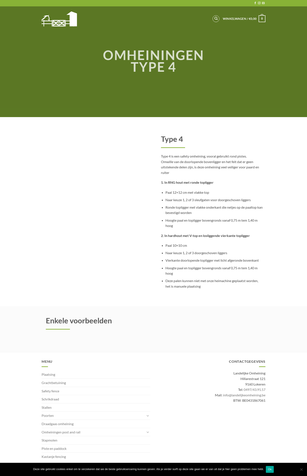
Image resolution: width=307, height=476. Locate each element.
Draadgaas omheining (58, 424)
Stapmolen (49, 440)
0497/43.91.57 (254, 389)
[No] (301, 470)
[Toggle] (147, 415)
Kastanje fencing (54, 456)
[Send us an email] (263, 3)
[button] (244, 18)
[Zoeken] (216, 18)
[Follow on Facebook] (255, 3)
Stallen (47, 407)
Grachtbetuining (54, 383)
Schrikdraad (50, 399)
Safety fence (50, 391)
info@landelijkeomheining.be (244, 395)
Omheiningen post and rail (61, 432)
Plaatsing (48, 374)
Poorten (48, 415)
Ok (270, 469)
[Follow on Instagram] (259, 3)
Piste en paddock (54, 448)
